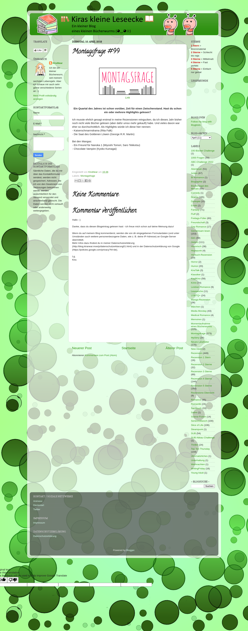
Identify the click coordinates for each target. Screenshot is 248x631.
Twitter (36, 509)
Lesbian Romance (200, 287)
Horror (194, 262)
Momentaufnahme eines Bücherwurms (201, 325)
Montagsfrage (88, 176)
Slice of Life (197, 425)
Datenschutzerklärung (44, 536)
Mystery (195, 337)
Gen (193, 238)
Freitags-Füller (198, 218)
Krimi (194, 282)
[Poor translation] (13, 580)
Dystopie (195, 201)
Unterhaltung (198, 460)
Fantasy (195, 209)
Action (194, 173)
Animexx (37, 501)
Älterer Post (174, 348)
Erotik (194, 205)
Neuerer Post (82, 348)
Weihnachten (198, 464)
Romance (196, 399)
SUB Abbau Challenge (203, 437)
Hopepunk (196, 250)
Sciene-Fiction (198, 416)
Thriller (194, 444)
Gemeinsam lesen (200, 231)
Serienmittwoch (199, 421)
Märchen (195, 306)
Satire (194, 412)
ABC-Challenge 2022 (202, 162)
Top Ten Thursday (200, 449)
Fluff (193, 214)
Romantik (196, 404)
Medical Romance (200, 315)
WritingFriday (198, 468)
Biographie (197, 181)
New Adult (196, 349)
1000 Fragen (198, 157)
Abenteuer (196, 169)
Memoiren (196, 319)
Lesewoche (197, 291)
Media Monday (199, 311)
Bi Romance (197, 177)
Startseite (129, 348)
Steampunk (197, 429)
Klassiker (196, 274)
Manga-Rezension (200, 299)
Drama (194, 197)
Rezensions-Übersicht (202, 392)
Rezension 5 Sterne (201, 385)
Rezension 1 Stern (201, 357)
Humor (194, 266)
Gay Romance (198, 226)
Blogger (130, 550)
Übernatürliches (199, 456)
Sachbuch (196, 408)
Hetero (194, 242)
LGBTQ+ (196, 295)
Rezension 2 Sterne (201, 364)
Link (127, 97)
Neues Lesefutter (200, 342)
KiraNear (58, 63)
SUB (193, 433)
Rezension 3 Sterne (201, 371)
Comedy (195, 193)
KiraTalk (195, 270)
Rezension (196, 353)
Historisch (196, 246)
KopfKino (196, 278)
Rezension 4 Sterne (201, 378)
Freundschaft (198, 222)
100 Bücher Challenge (203, 150)
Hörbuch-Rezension (201, 254)
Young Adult (197, 472)
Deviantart (38, 505)
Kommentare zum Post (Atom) (101, 355)
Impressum (39, 522)
